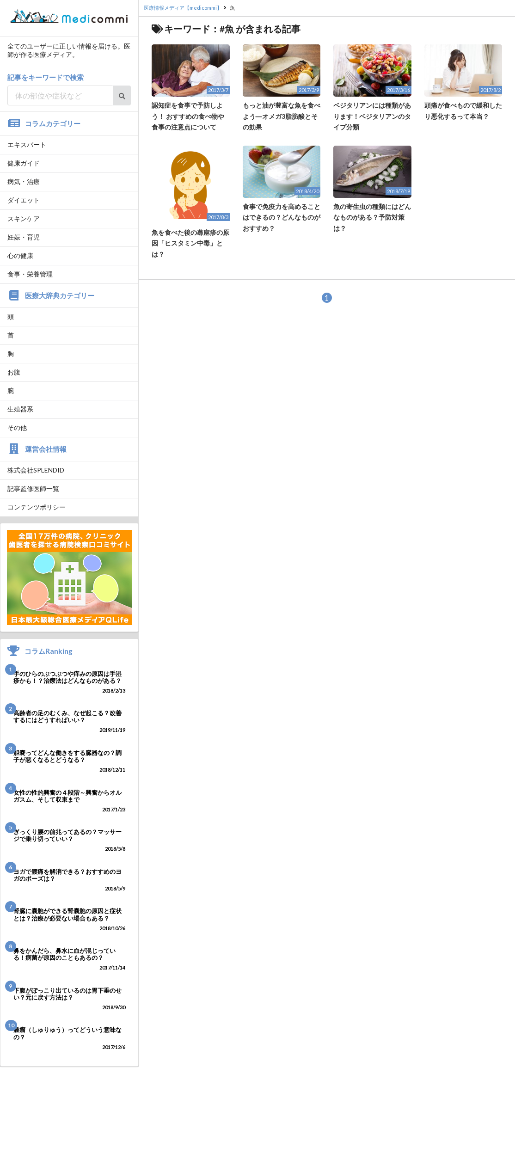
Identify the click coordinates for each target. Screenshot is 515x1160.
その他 (17, 427)
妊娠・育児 (23, 237)
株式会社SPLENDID (35, 470)
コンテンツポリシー (36, 507)
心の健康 (20, 255)
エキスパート (26, 144)
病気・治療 (23, 181)
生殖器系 (20, 409)
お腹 (13, 372)
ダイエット (23, 200)
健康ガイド (23, 163)
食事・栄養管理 (30, 274)
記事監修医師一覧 (33, 488)
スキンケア (23, 218)
